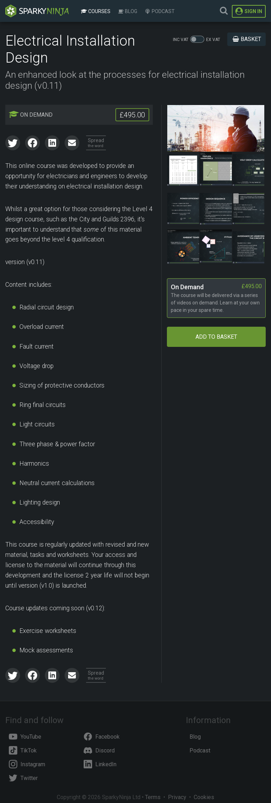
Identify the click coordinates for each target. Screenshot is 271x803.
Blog (127, 11)
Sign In (248, 11)
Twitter (23, 778)
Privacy (177, 797)
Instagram (27, 764)
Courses (95, 11)
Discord (99, 750)
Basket (246, 39)
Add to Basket (216, 336)
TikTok (23, 750)
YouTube (25, 736)
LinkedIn (100, 764)
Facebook (102, 736)
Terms (153, 797)
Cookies (204, 797)
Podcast (159, 11)
